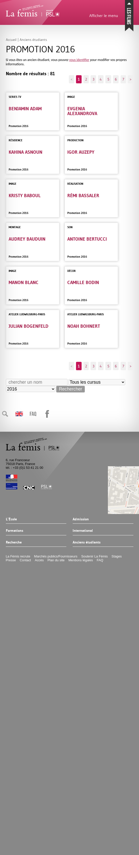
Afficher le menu (103, 15)
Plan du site (56, 560)
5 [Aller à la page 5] (108, 79)
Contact (25, 560)
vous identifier (79, 60)
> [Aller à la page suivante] (130, 79)
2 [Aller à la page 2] (86, 79)
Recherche (14, 542)
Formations (14, 531)
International (83, 531)
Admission (81, 519)
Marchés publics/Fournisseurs (56, 556)
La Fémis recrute (18, 556)
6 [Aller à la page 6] (116, 79)
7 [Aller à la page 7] (123, 79)
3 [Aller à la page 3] (93, 79)
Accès (39, 560)
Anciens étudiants (86, 542)
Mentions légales (80, 560)
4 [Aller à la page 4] (101, 79)
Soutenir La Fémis (94, 556)
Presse (11, 560)
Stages (116, 556)
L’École (11, 519)
